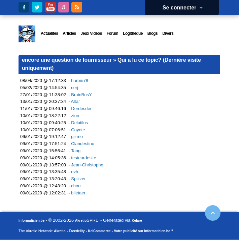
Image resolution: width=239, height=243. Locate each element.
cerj (74, 87)
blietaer (78, 192)
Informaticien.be (31, 220)
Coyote (78, 129)
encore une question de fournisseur (67, 60)
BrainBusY (81, 94)
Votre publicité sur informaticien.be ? (143, 231)
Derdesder (81, 108)
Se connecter (185, 7)
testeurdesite (83, 157)
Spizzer (78, 178)
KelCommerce (99, 231)
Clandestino (82, 143)
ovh (74, 171)
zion (75, 115)
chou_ (77, 185)
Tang (75, 150)
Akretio (81, 220)
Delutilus (79, 122)
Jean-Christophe (87, 164)
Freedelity (76, 231)
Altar (75, 101)
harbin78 (79, 80)
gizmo (77, 136)
